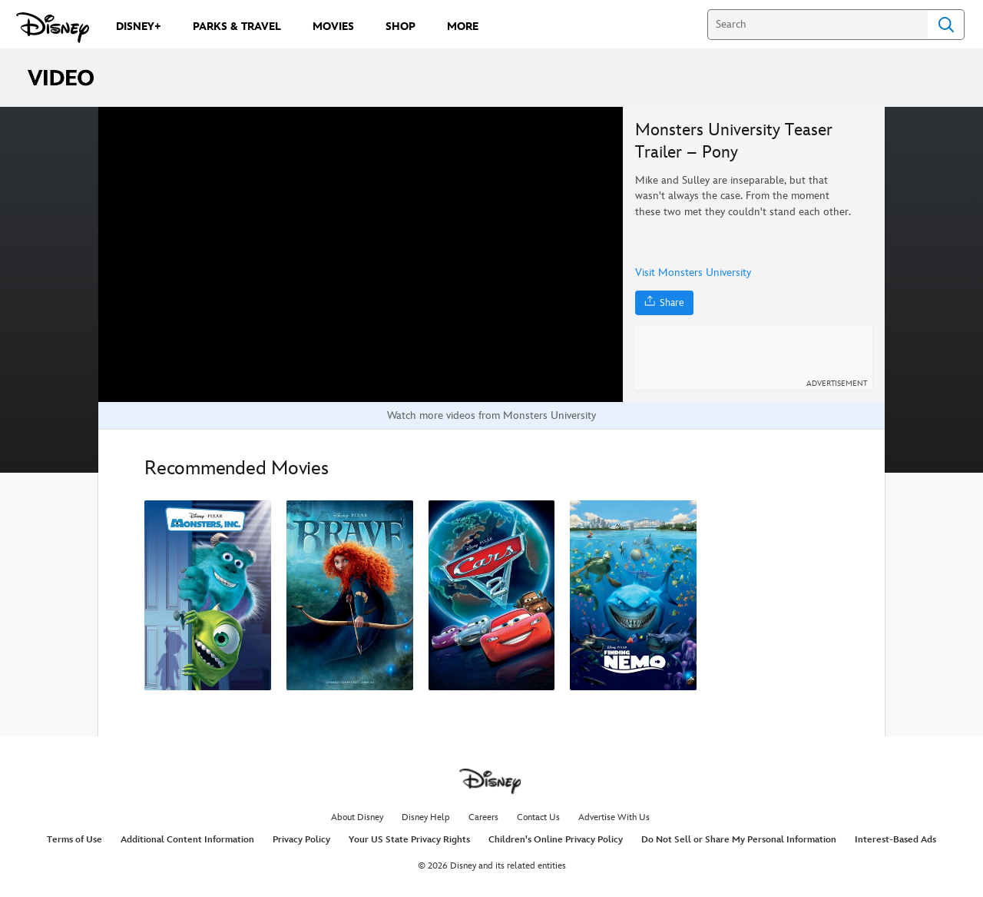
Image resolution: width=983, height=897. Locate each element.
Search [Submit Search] (946, 24)
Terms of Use (74, 840)
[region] (360, 254)
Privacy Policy (301, 840)
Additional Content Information (187, 840)
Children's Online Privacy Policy (555, 840)
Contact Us (538, 817)
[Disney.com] (52, 27)
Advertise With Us (614, 817)
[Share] (664, 303)
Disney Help (426, 817)
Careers (483, 817)
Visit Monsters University (693, 273)
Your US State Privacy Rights (409, 840)
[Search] (817, 24)
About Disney (357, 817)
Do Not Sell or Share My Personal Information (738, 840)
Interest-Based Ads (895, 840)
